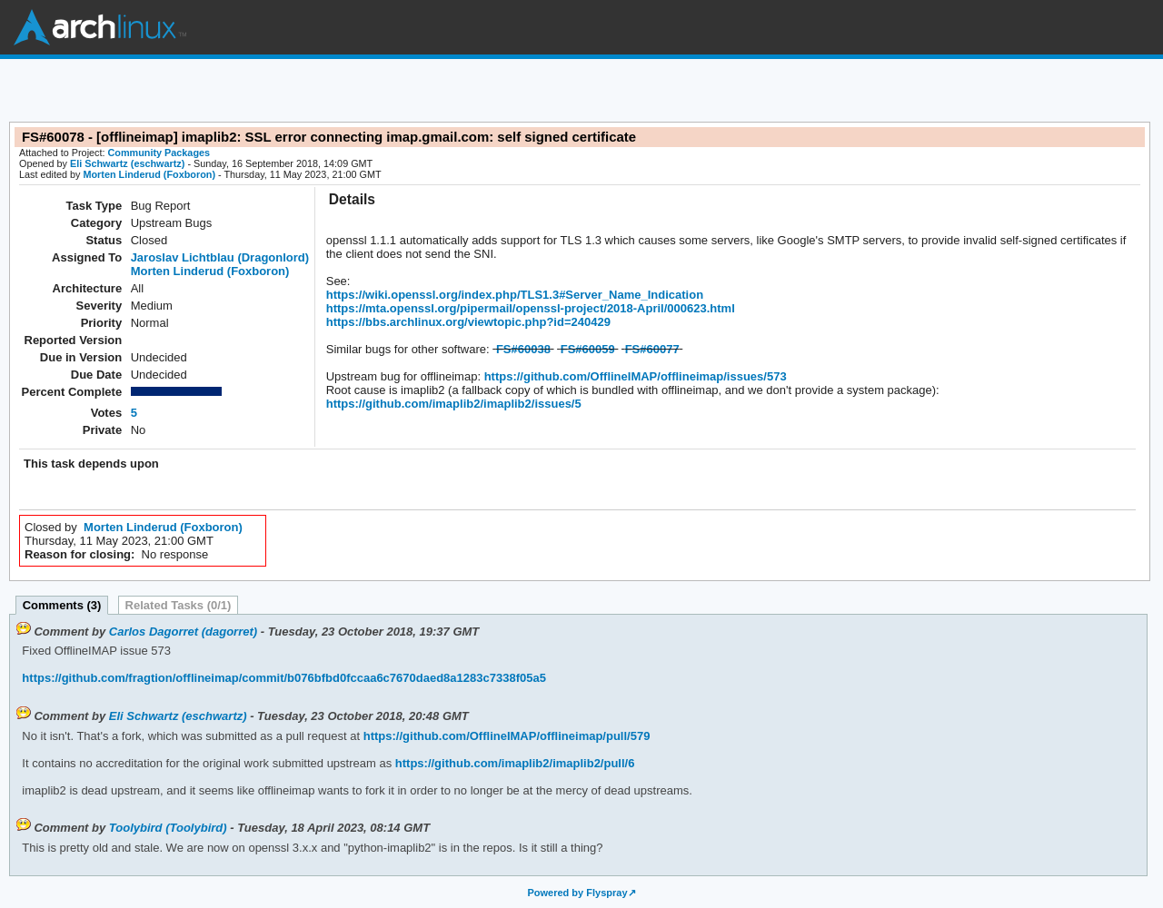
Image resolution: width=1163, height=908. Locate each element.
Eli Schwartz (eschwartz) (127, 163)
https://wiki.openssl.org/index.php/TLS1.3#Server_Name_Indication (514, 294)
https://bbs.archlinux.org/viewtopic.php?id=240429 (468, 322)
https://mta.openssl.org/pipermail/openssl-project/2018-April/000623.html (530, 308)
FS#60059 (588, 349)
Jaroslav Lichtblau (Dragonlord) (220, 257)
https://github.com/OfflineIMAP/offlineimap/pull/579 (505, 736)
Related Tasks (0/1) (178, 605)
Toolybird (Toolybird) (168, 827)
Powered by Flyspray (577, 892)
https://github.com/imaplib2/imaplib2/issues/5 (454, 403)
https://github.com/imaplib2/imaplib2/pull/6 (513, 763)
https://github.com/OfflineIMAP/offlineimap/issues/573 (634, 376)
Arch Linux (100, 27)
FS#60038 (523, 349)
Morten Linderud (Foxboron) (149, 174)
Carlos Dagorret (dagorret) (183, 631)
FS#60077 (652, 349)
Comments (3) (62, 605)
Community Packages (159, 152)
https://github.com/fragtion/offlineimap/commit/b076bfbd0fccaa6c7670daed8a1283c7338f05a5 (284, 678)
